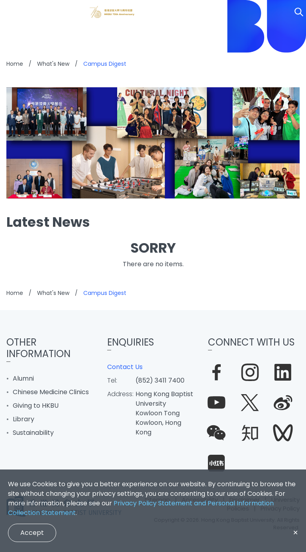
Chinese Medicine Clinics (51, 392)
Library (23, 419)
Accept (32, 532)
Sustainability (33, 432)
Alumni (23, 378)
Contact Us (125, 366)
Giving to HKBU (36, 405)
